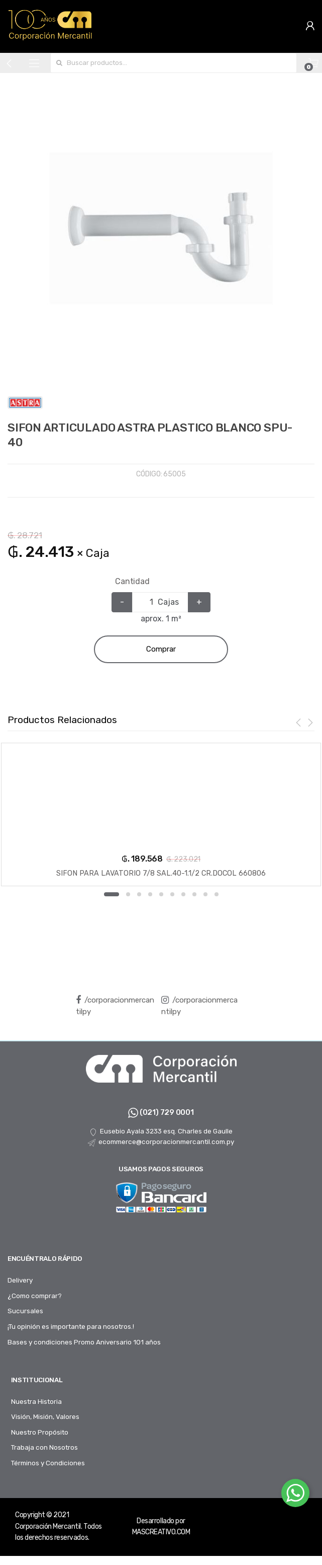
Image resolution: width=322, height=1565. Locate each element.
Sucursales (25, 1311)
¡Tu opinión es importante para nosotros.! (71, 1326)
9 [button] (205, 894)
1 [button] (111, 894)
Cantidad (132, 581)
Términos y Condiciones (48, 1463)
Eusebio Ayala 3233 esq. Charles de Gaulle (161, 1131)
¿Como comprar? (35, 1296)
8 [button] (194, 894)
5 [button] (161, 894)
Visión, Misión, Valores (45, 1416)
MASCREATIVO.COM (161, 1532)
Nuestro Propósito (39, 1432)
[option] (161, 224)
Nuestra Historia (36, 1401)
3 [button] (139, 894)
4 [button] (150, 894)
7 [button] (183, 894)
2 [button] (128, 894)
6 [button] (172, 894)
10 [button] (216, 894)
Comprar (161, 649)
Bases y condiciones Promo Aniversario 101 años (84, 1342)
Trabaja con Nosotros (44, 1447)
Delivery (20, 1280)
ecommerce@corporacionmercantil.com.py (161, 1142)
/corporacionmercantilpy (115, 1005)
